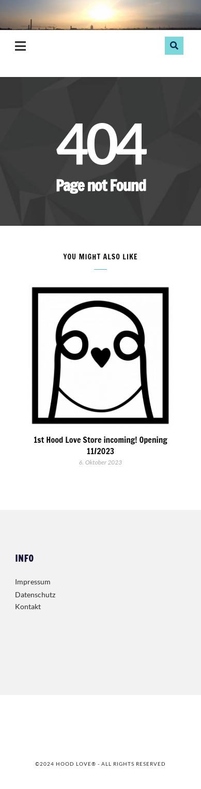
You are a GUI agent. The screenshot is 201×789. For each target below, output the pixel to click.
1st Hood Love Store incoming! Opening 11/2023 (100, 445)
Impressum (33, 581)
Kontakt (28, 606)
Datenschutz (35, 594)
